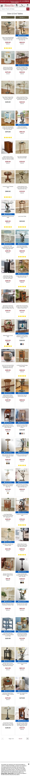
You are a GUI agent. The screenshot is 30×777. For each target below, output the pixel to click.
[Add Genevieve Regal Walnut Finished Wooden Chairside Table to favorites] (12, 679)
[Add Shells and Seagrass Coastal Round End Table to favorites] (26, 112)
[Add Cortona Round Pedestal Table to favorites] (12, 172)
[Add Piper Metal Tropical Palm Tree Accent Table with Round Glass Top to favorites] (12, 83)
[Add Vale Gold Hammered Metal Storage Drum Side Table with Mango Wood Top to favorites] (12, 351)
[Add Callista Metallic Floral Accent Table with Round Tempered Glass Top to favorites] (26, 172)
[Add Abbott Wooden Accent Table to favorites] (12, 321)
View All (20, 738)
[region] (15, 769)
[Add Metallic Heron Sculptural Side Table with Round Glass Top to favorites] (12, 470)
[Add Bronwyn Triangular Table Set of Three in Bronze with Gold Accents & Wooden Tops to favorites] (26, 53)
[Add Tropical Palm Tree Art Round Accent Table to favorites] (26, 381)
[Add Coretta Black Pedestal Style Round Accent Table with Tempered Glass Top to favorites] (12, 708)
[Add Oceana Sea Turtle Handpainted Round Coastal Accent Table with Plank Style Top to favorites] (12, 232)
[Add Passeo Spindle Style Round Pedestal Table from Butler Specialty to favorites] (26, 559)
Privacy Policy (4, 773)
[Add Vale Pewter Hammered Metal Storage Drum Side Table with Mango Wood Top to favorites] (12, 291)
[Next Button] (27, 739)
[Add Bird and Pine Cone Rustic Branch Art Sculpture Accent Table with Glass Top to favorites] (26, 470)
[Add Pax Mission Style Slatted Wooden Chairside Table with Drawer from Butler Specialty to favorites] (26, 708)
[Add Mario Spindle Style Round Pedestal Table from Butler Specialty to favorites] (12, 440)
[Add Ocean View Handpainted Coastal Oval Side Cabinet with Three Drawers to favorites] (12, 112)
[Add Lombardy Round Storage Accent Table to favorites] (26, 351)
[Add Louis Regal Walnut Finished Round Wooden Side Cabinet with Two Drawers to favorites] (12, 500)
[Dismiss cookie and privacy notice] (28, 764)
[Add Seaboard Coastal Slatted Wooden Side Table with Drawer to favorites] (26, 410)
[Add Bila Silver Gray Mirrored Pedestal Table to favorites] (12, 530)
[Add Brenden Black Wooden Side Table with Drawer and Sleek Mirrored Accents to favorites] (12, 649)
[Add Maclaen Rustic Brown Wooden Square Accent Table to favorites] (12, 559)
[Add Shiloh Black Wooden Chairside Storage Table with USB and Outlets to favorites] (12, 261)
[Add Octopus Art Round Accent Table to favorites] (26, 500)
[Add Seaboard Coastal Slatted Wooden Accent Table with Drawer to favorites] (26, 321)
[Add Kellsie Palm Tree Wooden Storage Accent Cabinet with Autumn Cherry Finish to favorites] (26, 291)
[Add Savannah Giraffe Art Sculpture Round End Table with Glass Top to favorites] (26, 23)
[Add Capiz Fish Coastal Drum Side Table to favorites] (26, 679)
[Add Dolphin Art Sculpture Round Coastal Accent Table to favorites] (26, 440)
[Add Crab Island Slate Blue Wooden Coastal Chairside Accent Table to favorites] (12, 619)
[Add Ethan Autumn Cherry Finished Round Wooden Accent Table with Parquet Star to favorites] (12, 381)
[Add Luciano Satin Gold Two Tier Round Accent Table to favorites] (26, 261)
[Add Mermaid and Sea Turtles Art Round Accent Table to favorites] (26, 589)
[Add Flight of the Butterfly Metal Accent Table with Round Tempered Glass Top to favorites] (12, 23)
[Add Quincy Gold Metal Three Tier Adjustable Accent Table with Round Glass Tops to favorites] (26, 83)
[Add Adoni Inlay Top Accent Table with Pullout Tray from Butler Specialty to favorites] (12, 410)
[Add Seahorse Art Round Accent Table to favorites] (12, 202)
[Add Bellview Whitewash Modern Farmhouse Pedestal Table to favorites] (12, 589)
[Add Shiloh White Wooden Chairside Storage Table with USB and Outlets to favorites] (26, 530)
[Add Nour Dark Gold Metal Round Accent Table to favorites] (26, 142)
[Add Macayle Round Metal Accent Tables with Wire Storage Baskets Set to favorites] (26, 619)
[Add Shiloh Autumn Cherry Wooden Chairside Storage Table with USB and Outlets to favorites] (12, 142)
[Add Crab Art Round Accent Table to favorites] (26, 649)
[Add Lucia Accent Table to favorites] (26, 202)
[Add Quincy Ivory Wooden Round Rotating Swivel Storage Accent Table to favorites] (12, 53)
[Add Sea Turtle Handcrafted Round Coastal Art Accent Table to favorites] (26, 232)
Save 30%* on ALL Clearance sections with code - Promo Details (15, 2)
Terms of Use (11, 773)
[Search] (27, 9)
